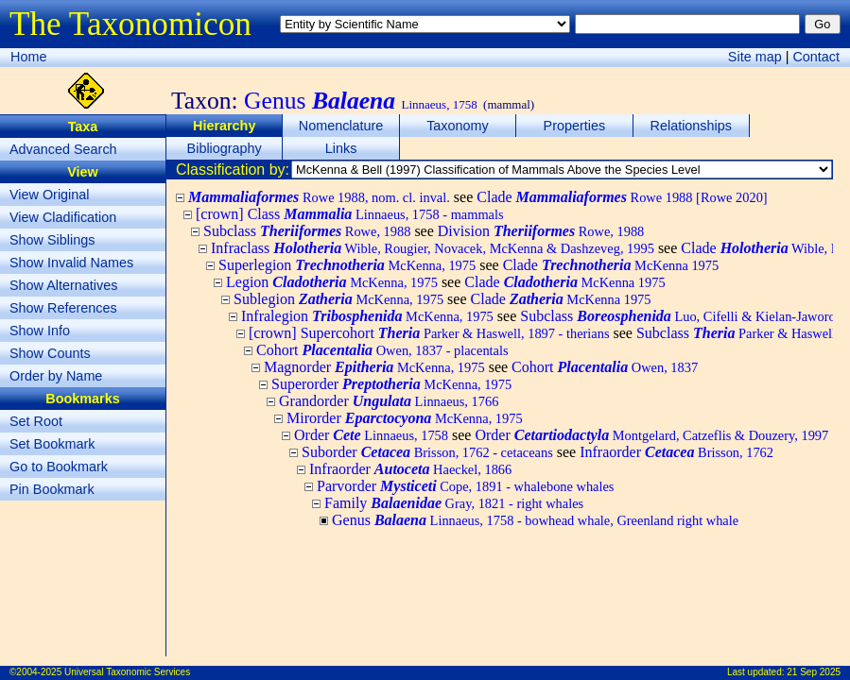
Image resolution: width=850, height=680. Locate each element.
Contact (816, 56)
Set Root (35, 421)
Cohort (382, 350)
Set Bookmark (52, 443)
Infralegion (367, 316)
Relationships (691, 125)
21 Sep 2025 (814, 672)
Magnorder (374, 367)
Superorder (391, 384)
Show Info (39, 330)
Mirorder (404, 418)
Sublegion (338, 299)
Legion (332, 282)
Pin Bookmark (52, 489)
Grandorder (388, 401)
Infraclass (432, 248)
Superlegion (347, 265)
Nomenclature (341, 125)
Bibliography (224, 148)
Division (541, 231)
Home (28, 56)
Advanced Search (63, 149)
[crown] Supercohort (429, 333)
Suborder (427, 452)
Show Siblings (52, 239)
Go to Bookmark (58, 466)
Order (371, 435)
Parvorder (465, 486)
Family (453, 503)
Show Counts (50, 353)
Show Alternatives (63, 285)
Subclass (306, 231)
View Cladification (62, 217)
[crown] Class (350, 214)
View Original (49, 194)
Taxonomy (457, 125)
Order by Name (55, 375)
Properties (575, 125)
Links (341, 148)
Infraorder (676, 452)
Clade (622, 197)
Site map (755, 56)
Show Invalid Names (71, 262)
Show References (63, 307)
